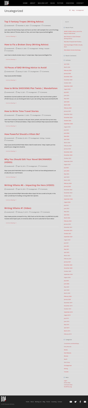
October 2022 (67, 196)
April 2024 (66, 139)
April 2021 (66, 252)
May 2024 (66, 136)
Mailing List (38, 401)
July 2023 (66, 167)
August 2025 (67, 89)
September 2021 (68, 236)
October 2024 (67, 120)
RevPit (65, 359)
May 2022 (66, 211)
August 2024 (67, 127)
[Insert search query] (74, 22)
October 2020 (67, 271)
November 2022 (68, 193)
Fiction (48, 401)
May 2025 (66, 98)
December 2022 (68, 189)
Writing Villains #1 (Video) (17, 208)
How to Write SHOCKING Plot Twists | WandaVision (30, 88)
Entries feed (67, 382)
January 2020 (67, 299)
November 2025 (68, 80)
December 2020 (68, 265)
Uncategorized (80, 10)
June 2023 (66, 171)
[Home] (69, 10)
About (32, 401)
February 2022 (68, 221)
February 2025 (68, 108)
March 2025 (67, 105)
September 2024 (68, 123)
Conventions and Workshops (71, 343)
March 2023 (67, 180)
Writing (41, 48)
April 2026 (66, 64)
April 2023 (66, 177)
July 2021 (66, 243)
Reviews (66, 356)
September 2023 (68, 161)
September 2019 (68, 312)
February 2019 (68, 334)
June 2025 (66, 95)
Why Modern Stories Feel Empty (72, 50)
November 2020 (68, 268)
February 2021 (68, 258)
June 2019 (66, 321)
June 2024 (66, 133)
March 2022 (67, 218)
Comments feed (68, 384)
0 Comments (47, 25)
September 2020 (68, 274)
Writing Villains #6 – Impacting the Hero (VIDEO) (29, 185)
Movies (66, 350)
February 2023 (68, 183)
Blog (44, 401)
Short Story (67, 362)
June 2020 (66, 284)
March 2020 (67, 293)
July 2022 (66, 205)
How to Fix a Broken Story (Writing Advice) (26, 44)
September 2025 (68, 86)
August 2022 (67, 202)
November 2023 (68, 155)
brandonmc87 (10, 25)
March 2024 (67, 142)
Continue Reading (12, 36)
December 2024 (68, 114)
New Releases (67, 353)
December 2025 (68, 76)
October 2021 (67, 233)
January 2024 (67, 149)
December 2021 (68, 227)
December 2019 (68, 302)
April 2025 (66, 102)
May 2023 (66, 174)
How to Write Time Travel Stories (21, 111)
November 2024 (68, 117)
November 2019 (68, 305)
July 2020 (66, 280)
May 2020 (66, 287)
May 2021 (66, 249)
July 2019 (66, 318)
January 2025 (67, 111)
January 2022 (67, 224)
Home (27, 401)
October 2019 (67, 309)
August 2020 (67, 277)
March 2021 (67, 255)
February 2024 (68, 145)
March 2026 (67, 67)
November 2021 (68, 230)
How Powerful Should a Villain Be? (22, 134)
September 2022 (68, 199)
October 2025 (67, 83)
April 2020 (66, 290)
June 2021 (66, 246)
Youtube (46, 48)
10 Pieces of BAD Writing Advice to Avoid (25, 67)
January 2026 (67, 73)
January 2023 (67, 186)
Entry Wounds (67, 346)
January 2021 (67, 262)
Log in (65, 380)
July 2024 (66, 130)
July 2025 (66, 92)
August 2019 (67, 315)
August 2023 (67, 164)
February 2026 (68, 70)
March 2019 (67, 331)
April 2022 (66, 215)
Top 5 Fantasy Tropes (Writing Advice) (23, 21)
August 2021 (67, 240)
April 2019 (66, 327)
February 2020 (68, 296)
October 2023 (67, 158)
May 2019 (66, 324)
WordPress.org (68, 386)
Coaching (54, 401)
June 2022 (66, 208)
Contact (60, 401)
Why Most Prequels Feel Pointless (72, 41)
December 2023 (68, 152)
